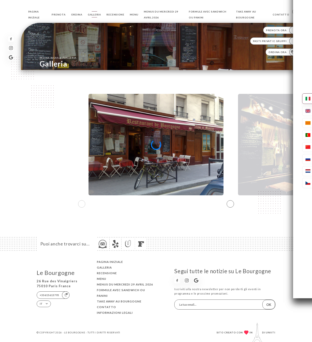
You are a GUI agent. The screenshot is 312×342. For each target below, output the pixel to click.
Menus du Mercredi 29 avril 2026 (125, 284)
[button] (230, 204)
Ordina (76, 14)
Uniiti (270, 332)
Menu (134, 14)
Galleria (94, 14)
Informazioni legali (115, 312)
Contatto (281, 14)
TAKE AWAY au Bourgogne (119, 301)
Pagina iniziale (110, 261)
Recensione (115, 14)
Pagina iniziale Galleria (58, 57)
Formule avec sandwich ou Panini (121, 292)
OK (268, 305)
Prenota (58, 14)
